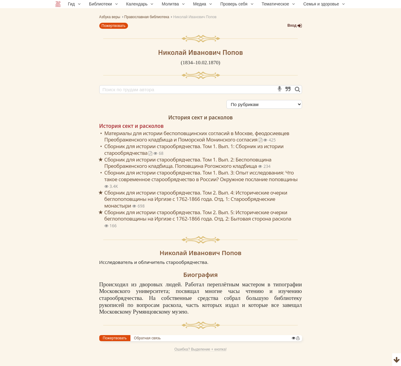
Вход (295, 25)
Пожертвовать (114, 26)
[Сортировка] (264, 104)
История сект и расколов (200, 117)
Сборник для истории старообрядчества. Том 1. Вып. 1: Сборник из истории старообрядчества (194, 149)
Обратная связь (147, 338)
